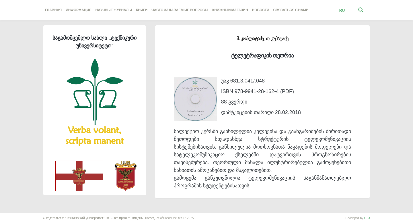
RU (342, 10)
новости (260, 10)
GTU (367, 218)
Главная (53, 10)
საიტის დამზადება (12, 215)
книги (141, 10)
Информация (78, 10)
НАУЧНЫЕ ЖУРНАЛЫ (114, 10)
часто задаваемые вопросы (179, 10)
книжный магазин (230, 10)
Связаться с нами (291, 10)
